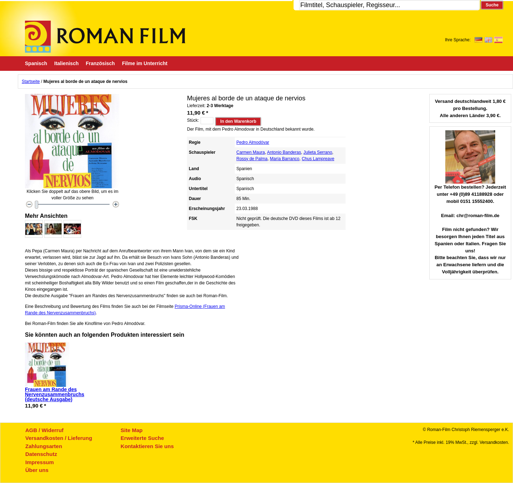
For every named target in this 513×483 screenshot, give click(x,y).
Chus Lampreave (318, 158)
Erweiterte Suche (142, 438)
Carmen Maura (251, 152)
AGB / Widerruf (44, 430)
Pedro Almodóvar (253, 142)
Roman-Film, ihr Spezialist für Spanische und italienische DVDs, (105, 37)
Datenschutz (41, 454)
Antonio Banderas (284, 152)
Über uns (36, 470)
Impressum (39, 462)
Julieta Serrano (318, 152)
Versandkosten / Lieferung (58, 438)
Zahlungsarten (43, 446)
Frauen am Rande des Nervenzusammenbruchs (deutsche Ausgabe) (54, 394)
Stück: (193, 120)
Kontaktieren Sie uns (147, 446)
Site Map (132, 430)
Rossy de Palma (252, 158)
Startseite (31, 81)
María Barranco (285, 158)
